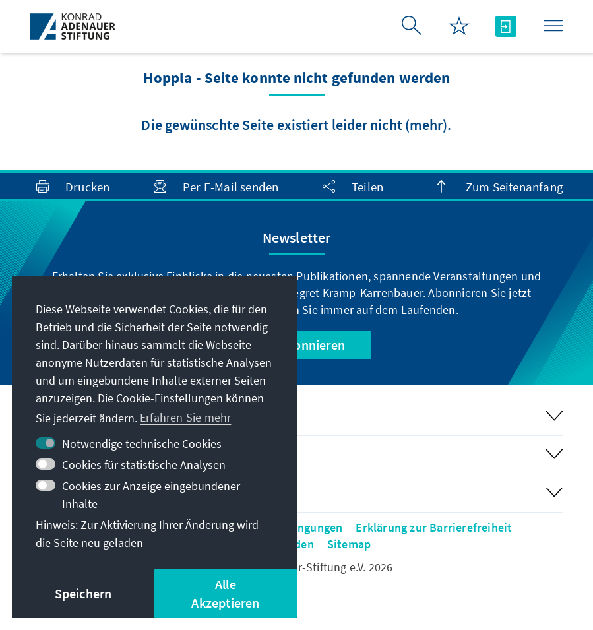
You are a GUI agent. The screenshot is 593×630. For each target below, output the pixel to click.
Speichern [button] (83, 593)
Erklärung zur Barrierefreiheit (434, 527)
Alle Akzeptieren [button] (225, 593)
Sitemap (349, 543)
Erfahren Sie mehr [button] (185, 417)
